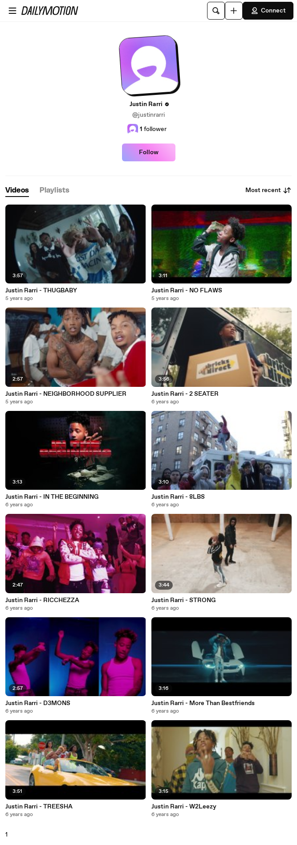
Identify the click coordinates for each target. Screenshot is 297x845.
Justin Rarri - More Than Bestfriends (203, 703)
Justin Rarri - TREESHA (39, 806)
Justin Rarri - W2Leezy (183, 806)
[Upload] (234, 11)
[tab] (17, 190)
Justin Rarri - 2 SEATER (185, 394)
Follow (149, 152)
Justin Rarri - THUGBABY (41, 290)
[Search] (216, 11)
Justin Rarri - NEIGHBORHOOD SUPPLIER (65, 394)
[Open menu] (12, 11)
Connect (268, 10)
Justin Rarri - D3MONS (37, 703)
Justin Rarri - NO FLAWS (186, 290)
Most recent (268, 190)
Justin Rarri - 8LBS (178, 496)
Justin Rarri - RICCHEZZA (42, 600)
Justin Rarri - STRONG (183, 600)
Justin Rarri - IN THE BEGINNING (51, 496)
